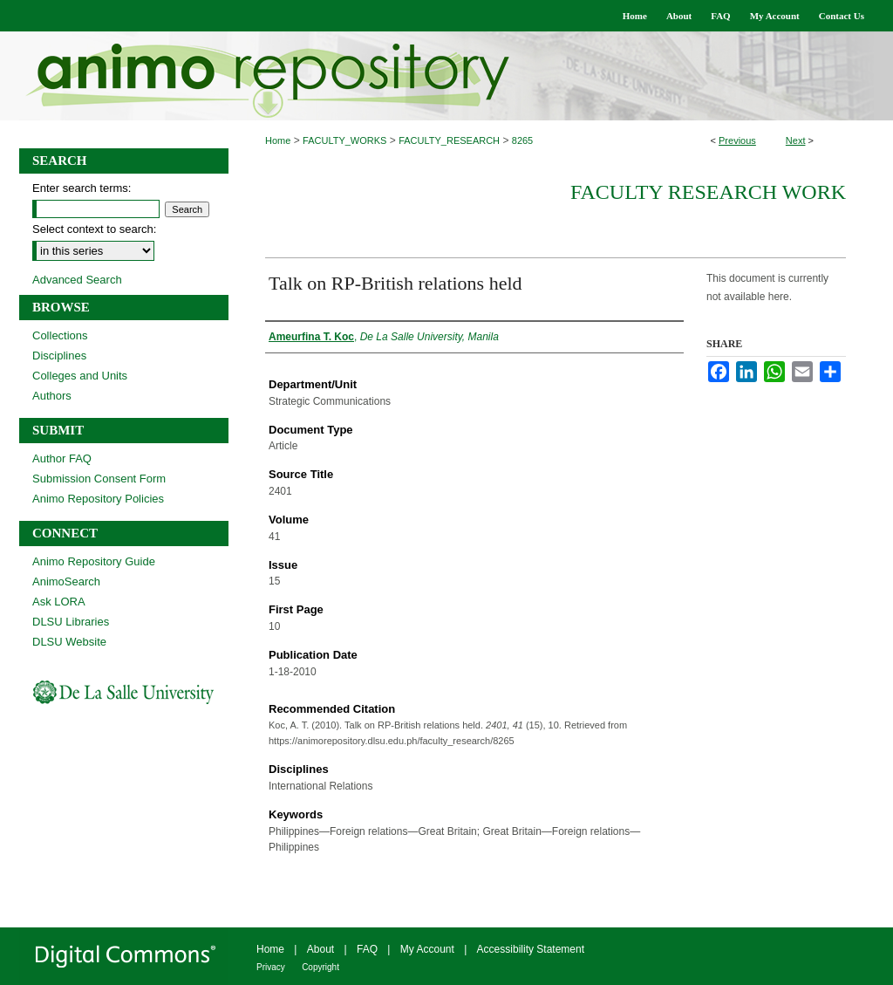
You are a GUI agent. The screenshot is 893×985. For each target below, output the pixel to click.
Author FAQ (62, 458)
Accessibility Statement (530, 949)
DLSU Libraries (70, 621)
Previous (737, 140)
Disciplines (59, 355)
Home (277, 140)
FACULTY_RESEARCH (449, 140)
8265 (522, 140)
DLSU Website (69, 641)
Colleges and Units (79, 375)
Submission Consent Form (99, 478)
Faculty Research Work (708, 192)
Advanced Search (77, 279)
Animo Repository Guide (93, 561)
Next (796, 140)
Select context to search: (94, 229)
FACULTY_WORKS (344, 140)
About (320, 949)
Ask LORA (58, 601)
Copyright (320, 967)
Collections (60, 335)
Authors (52, 395)
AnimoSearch (66, 581)
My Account (427, 949)
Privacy (270, 967)
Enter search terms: (81, 188)
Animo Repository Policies (98, 498)
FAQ (367, 949)
